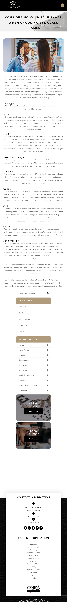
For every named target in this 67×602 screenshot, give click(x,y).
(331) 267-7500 (33, 517)
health (21, 345)
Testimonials (23, 325)
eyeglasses (23, 365)
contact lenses (24, 360)
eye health (23, 370)
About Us (22, 307)
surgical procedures (26, 375)
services (22, 355)
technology (23, 390)
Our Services (23, 313)
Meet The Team (24, 319)
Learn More (33, 411)
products (22, 380)
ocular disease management (29, 385)
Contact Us (23, 331)
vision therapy (24, 350)
